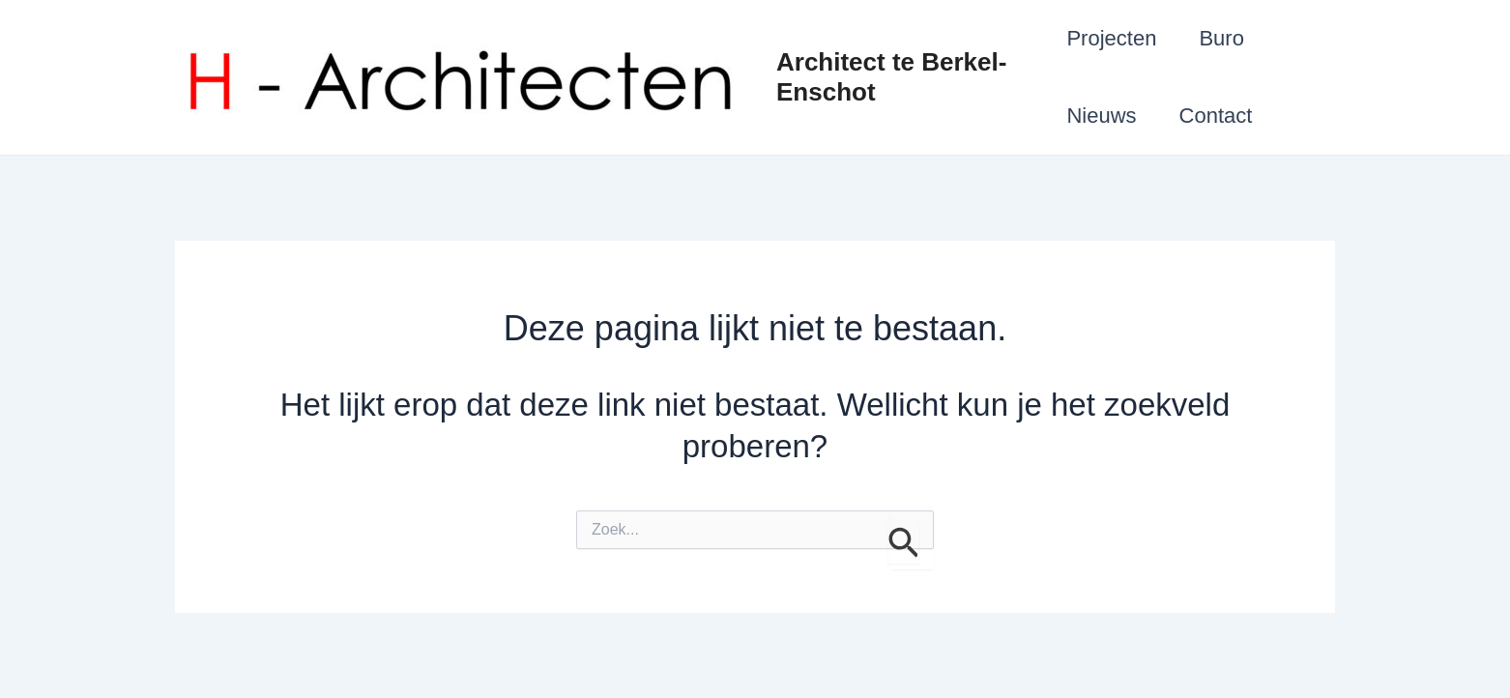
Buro (1221, 38)
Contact (1216, 115)
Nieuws (1101, 115)
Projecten (1111, 38)
